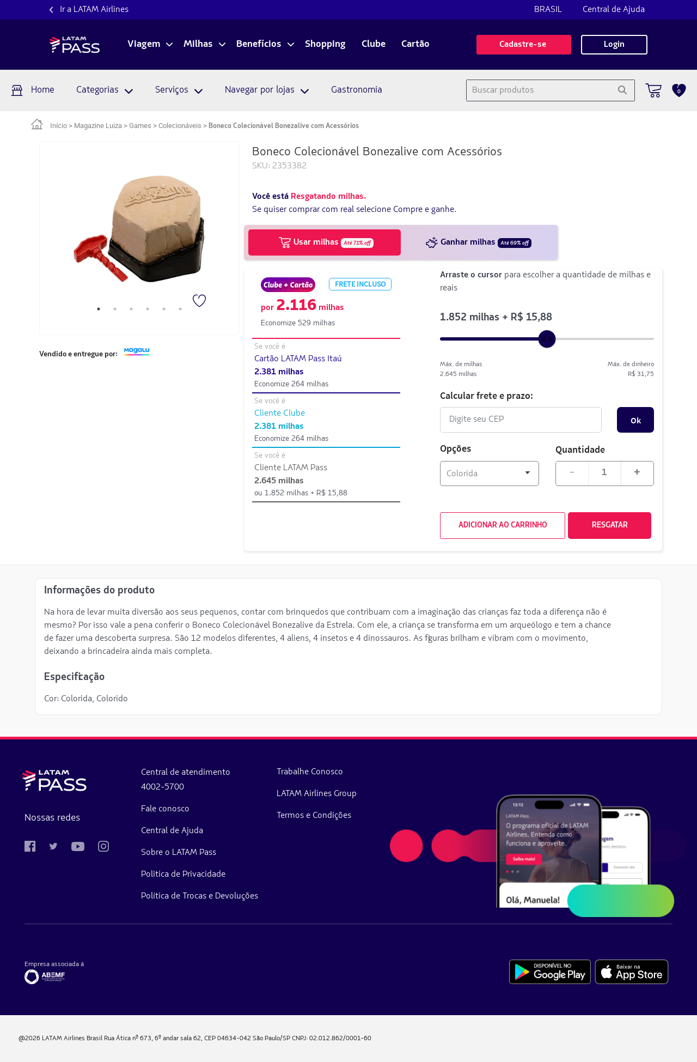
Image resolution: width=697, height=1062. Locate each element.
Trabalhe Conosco (310, 772)
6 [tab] (180, 309)
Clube (374, 45)
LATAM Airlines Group (317, 794)
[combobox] (538, 90)
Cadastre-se (523, 44)
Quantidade (580, 449)
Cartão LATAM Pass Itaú (298, 359)
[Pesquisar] (622, 90)
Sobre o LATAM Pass (178, 852)
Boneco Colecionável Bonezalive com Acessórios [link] (284, 126)
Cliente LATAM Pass (290, 468)
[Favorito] (200, 302)
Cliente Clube (279, 413)
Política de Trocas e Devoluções (199, 896)
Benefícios (259, 45)
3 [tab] (131, 309)
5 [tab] (163, 309)
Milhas (198, 45)
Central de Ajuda (614, 9)
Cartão (415, 45)
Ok (636, 420)
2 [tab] (114, 309)
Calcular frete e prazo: (486, 395)
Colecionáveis (179, 126)
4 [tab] (147, 309)
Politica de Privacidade (183, 874)
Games (140, 126)
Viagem (143, 45)
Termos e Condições (314, 815)
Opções (456, 449)
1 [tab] (98, 309)
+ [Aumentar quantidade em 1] (637, 472)
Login (614, 44)
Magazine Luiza (98, 126)
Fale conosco (165, 809)
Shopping (325, 45)
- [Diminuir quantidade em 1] (572, 472)
